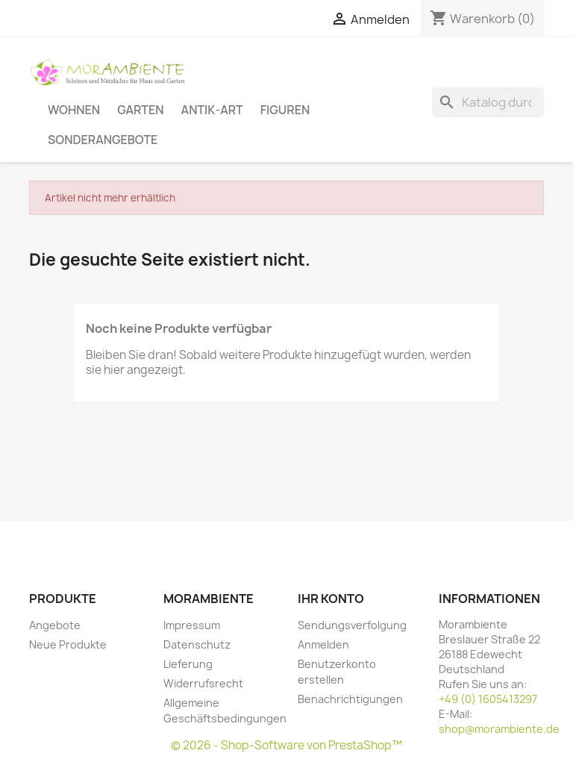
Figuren (285, 109)
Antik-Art (212, 109)
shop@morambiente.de (499, 729)
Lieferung (188, 664)
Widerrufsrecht (203, 683)
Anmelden (323, 644)
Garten (140, 109)
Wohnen (74, 109)
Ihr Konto (331, 598)
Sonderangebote (102, 139)
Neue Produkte (68, 644)
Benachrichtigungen (350, 699)
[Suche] (488, 102)
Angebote (55, 625)
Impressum (191, 625)
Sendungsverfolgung (352, 625)
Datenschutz (197, 644)
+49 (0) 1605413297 (488, 699)
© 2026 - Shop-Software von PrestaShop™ (286, 745)
